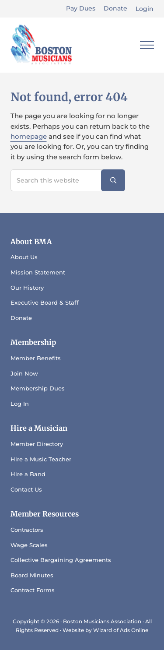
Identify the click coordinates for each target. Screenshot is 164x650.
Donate (115, 8)
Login (145, 8)
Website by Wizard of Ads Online (105, 630)
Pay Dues (80, 8)
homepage (28, 137)
